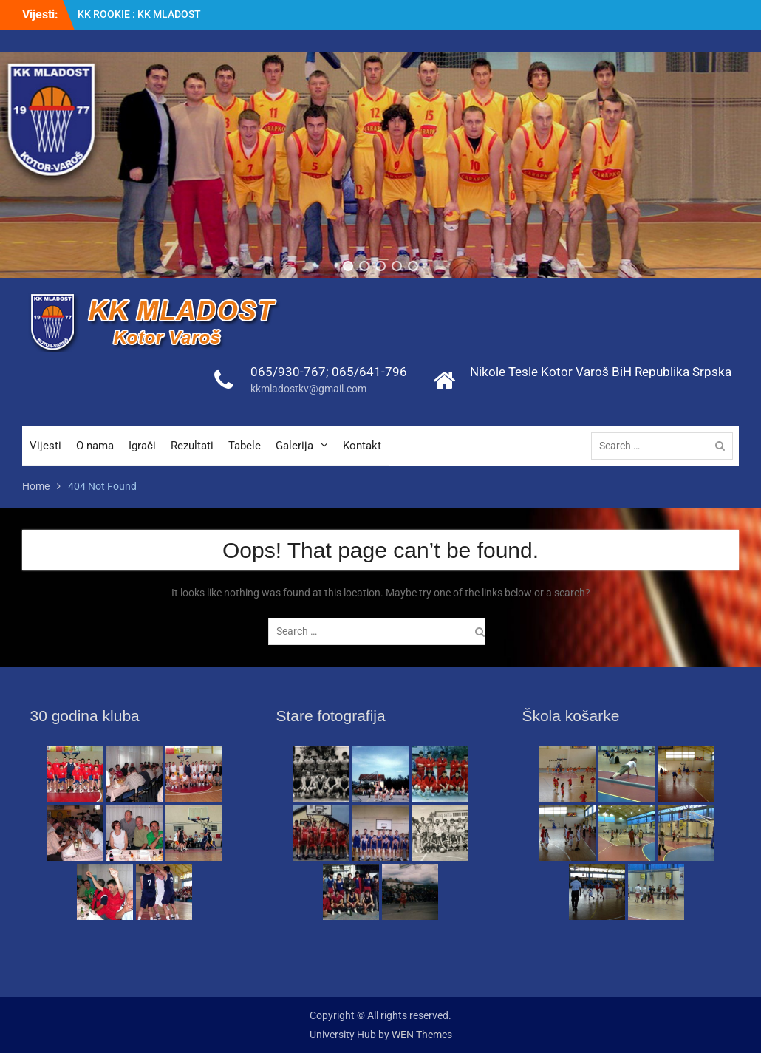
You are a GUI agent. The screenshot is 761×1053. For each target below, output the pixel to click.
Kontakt (362, 445)
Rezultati (192, 445)
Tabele (244, 445)
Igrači (142, 445)
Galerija (294, 445)
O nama (95, 445)
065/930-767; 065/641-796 (328, 371)
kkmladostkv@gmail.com (308, 389)
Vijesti (45, 445)
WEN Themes (422, 1034)
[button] (348, 266)
